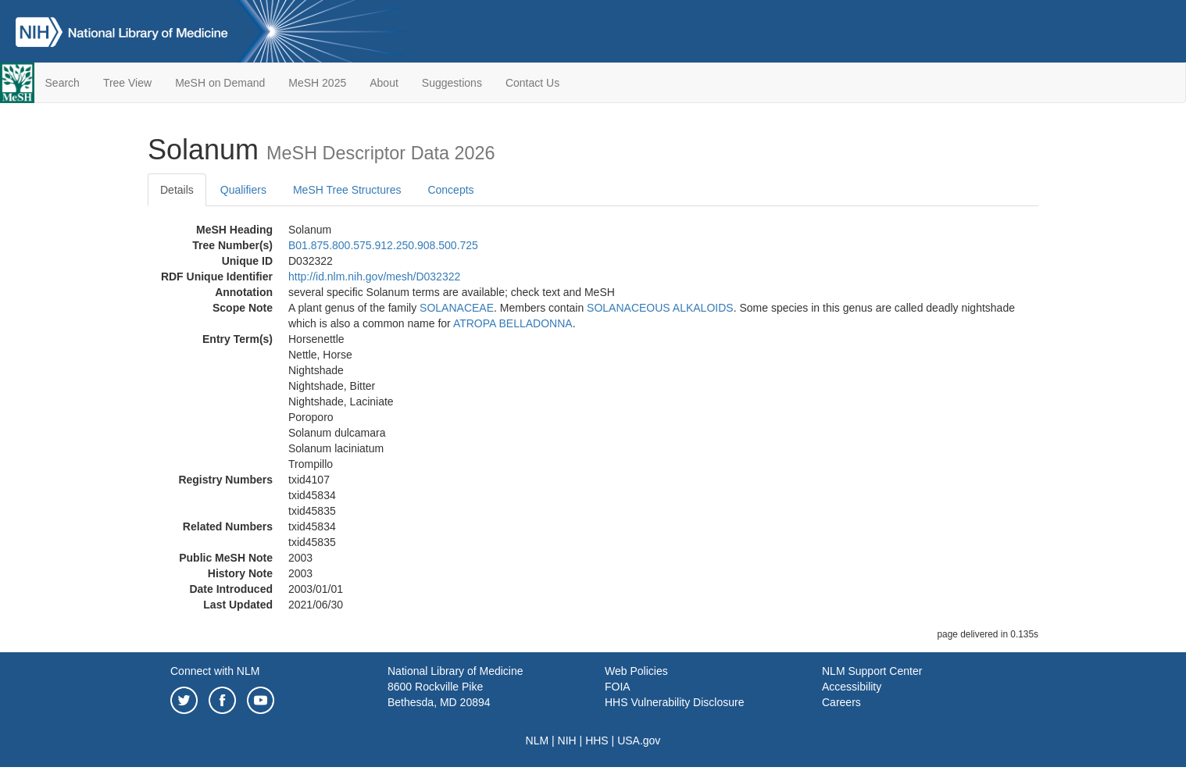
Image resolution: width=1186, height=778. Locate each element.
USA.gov (638, 740)
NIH (567, 740)
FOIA (618, 686)
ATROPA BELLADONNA (513, 323)
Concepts (450, 190)
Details (177, 190)
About (384, 83)
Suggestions (452, 83)
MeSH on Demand (220, 83)
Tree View (127, 83)
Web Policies (636, 671)
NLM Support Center (872, 671)
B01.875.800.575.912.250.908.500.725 (383, 245)
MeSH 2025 (317, 83)
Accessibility (851, 686)
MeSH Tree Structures (347, 190)
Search (62, 83)
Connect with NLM (214, 671)
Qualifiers (243, 190)
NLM (537, 740)
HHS (597, 740)
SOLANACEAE (457, 308)
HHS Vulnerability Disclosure (674, 702)
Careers (841, 702)
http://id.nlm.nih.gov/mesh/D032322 (374, 276)
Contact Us (532, 83)
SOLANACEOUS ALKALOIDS (660, 308)
